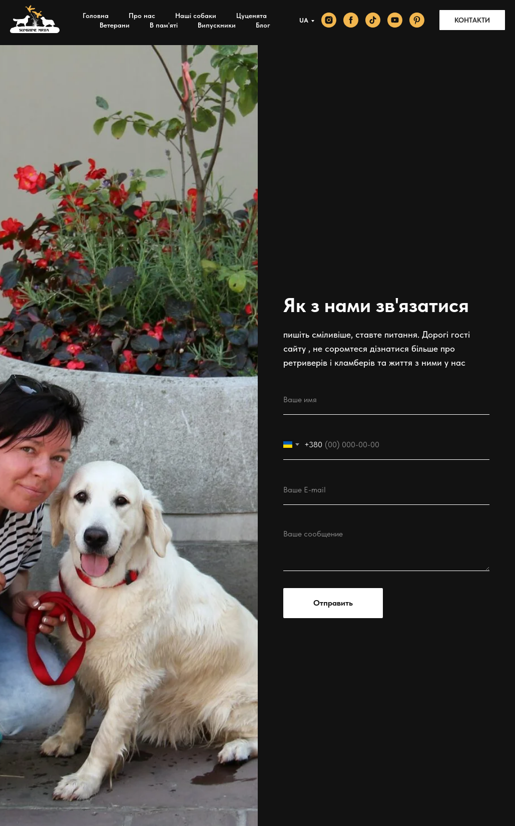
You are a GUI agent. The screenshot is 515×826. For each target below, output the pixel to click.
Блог (263, 25)
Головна (96, 16)
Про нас (142, 16)
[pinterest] (416, 20)
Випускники (217, 25)
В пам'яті (164, 25)
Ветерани (115, 25)
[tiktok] (372, 20)
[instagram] (328, 20)
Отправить (333, 603)
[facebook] (350, 20)
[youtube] (394, 20)
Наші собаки (195, 16)
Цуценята (251, 16)
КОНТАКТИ (472, 20)
